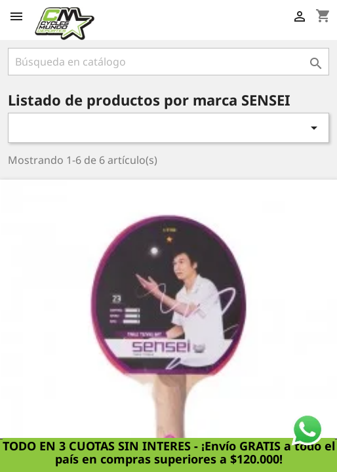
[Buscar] (168, 61)
